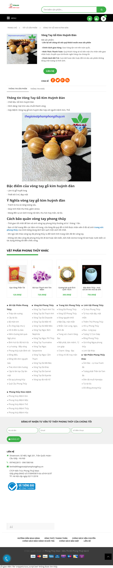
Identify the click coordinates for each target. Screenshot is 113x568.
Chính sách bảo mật (69, 541)
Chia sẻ (45, 81)
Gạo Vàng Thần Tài (17, 287)
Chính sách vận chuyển (84, 538)
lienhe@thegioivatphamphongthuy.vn (26, 466)
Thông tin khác (37, 89)
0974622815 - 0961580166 (21, 462)
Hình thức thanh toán (56, 538)
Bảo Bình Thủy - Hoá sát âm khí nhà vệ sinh (91, 288)
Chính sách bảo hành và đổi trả (38, 541)
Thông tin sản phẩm (17, 88)
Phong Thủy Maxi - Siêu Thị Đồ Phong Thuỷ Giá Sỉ (67, 551)
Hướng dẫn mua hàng (29, 538)
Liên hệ (87, 541)
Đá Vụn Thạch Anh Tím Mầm (41, 288)
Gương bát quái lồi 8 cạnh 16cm (66, 288)
